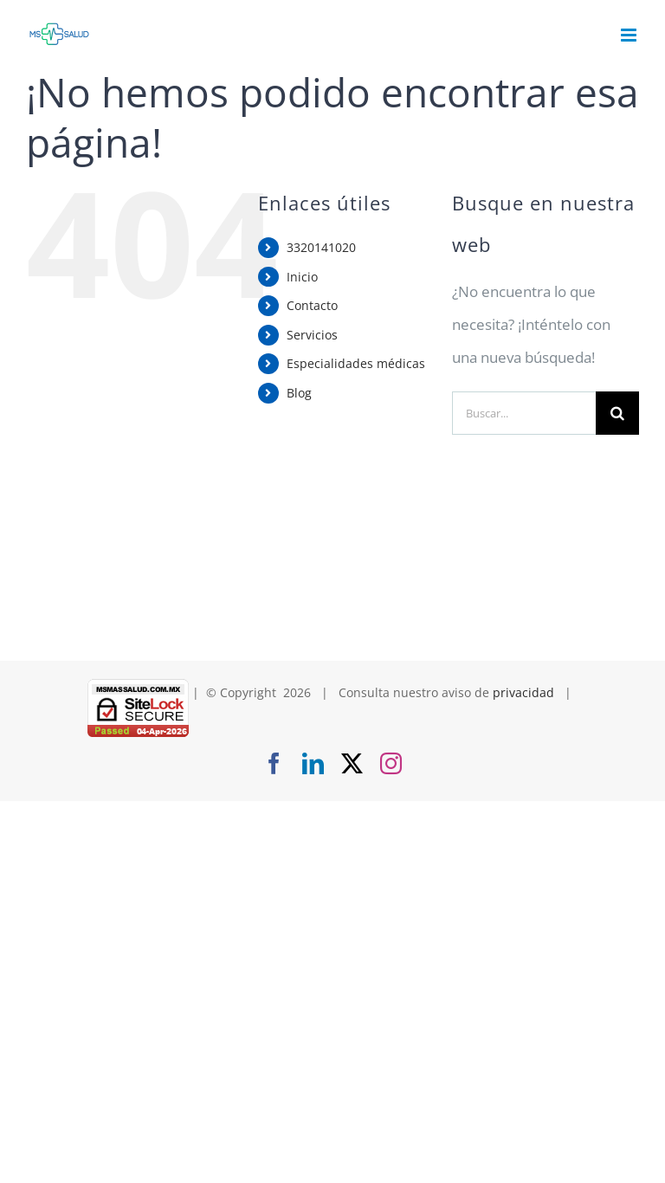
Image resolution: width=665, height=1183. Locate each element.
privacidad (523, 692)
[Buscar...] (524, 413)
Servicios (312, 334)
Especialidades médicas (356, 363)
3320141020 (321, 247)
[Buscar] (617, 413)
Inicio (302, 276)
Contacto (312, 305)
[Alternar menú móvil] (630, 35)
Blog (299, 393)
